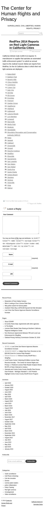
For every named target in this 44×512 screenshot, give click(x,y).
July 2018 (8, 410)
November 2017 (10, 417)
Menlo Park (11, 124)
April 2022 (8, 383)
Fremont (10, 101)
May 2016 (8, 426)
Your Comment (8, 214)
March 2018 (8, 415)
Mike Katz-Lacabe (16, 201)
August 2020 (9, 390)
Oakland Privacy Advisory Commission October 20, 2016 (22, 337)
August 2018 (9, 408)
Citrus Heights (12, 82)
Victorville (10, 183)
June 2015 (8, 442)
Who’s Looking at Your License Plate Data (18, 303)
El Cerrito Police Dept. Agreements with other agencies (22, 324)
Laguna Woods (12, 114)
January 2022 (9, 385)
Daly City (10, 90)
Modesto (10, 127)
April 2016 (8, 428)
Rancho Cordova (13, 151)
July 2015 (8, 440)
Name (11, 254)
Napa (9, 138)
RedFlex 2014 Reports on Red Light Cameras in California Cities (24, 44)
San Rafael (11, 167)
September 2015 (10, 435)
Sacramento (11, 159)
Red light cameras (17, 51)
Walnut (9, 188)
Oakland (10, 143)
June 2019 (8, 403)
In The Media (9, 326)
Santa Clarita (12, 172)
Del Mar (10, 93)
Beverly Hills (11, 80)
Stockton (10, 177)
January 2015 (9, 449)
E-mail (10, 264)
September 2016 (10, 424)
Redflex (39, 203)
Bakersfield (11, 74)
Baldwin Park (12, 77)
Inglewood (11, 111)
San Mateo (11, 164)
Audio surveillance (10, 474)
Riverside (10, 156)
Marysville (11, 122)
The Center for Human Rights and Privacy (20, 13)
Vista (9, 185)
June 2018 (8, 412)
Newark (10, 140)
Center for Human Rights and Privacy (6, 503)
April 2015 (8, 447)
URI (11, 274)
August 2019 (9, 401)
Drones (7, 480)
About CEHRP (9, 321)
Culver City (11, 87)
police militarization (11, 485)
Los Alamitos (12, 117)
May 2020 (8, 394)
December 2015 (10, 433)
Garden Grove (12, 103)
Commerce (11, 85)
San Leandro (12, 161)
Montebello (11, 130)
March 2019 (8, 406)
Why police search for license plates (16, 306)
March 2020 (8, 399)
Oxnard (10, 148)
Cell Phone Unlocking (11, 476)
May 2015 (8, 444)
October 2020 (9, 387)
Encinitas (10, 98)
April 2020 (8, 397)
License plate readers (11, 483)
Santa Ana (11, 169)
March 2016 (8, 431)
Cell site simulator (10, 478)
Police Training (9, 487)
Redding (10, 154)
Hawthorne (11, 106)
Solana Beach (12, 175)
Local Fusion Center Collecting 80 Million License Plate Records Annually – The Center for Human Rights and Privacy (22, 362)
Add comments (36, 51)
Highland (10, 109)
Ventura (10, 180)
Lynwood (10, 119)
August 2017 (9, 419)
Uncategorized (9, 492)
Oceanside (11, 146)
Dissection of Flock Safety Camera (15, 301)
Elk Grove (11, 95)
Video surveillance (10, 494)
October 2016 (9, 422)
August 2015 (9, 437)
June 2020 (8, 392)
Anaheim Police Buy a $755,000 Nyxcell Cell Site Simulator (23, 308)
